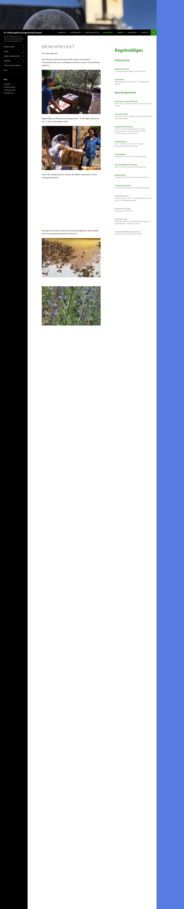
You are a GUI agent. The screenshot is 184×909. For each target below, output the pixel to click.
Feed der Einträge (9, 87)
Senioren (7, 61)
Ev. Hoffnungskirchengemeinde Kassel (23, 32)
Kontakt (144, 32)
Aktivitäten (107, 32)
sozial (6, 51)
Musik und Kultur (91, 32)
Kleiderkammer (121, 141)
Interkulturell (9, 47)
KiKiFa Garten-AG (122, 69)
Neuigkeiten (132, 32)
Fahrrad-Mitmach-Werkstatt (126, 165)
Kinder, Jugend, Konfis (12, 56)
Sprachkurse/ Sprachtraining (126, 101)
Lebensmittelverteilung (124, 127)
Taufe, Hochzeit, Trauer (12, 65)
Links (5, 70)
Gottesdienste (75, 32)
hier (143, 71)
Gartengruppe (120, 154)
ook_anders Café (121, 114)
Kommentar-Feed (9, 90)
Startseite (61, 32)
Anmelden (7, 84)
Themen (120, 32)
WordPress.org (9, 93)
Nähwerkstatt (120, 175)
